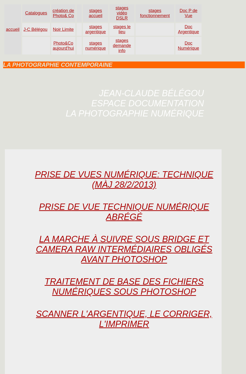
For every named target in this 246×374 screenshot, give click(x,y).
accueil (12, 29)
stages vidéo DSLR (122, 13)
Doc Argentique (188, 29)
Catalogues (36, 13)
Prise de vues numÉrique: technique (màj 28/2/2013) (124, 180)
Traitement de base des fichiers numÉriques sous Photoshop (123, 287)
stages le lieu (121, 29)
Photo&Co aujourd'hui (63, 46)
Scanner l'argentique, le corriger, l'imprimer (124, 319)
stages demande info (122, 45)
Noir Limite (63, 29)
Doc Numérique (188, 46)
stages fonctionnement (155, 13)
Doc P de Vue (188, 13)
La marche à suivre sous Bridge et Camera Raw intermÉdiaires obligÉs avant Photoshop (124, 249)
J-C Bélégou (35, 29)
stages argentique (95, 29)
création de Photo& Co (63, 13)
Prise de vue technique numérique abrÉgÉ (124, 212)
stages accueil (95, 13)
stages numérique (95, 46)
